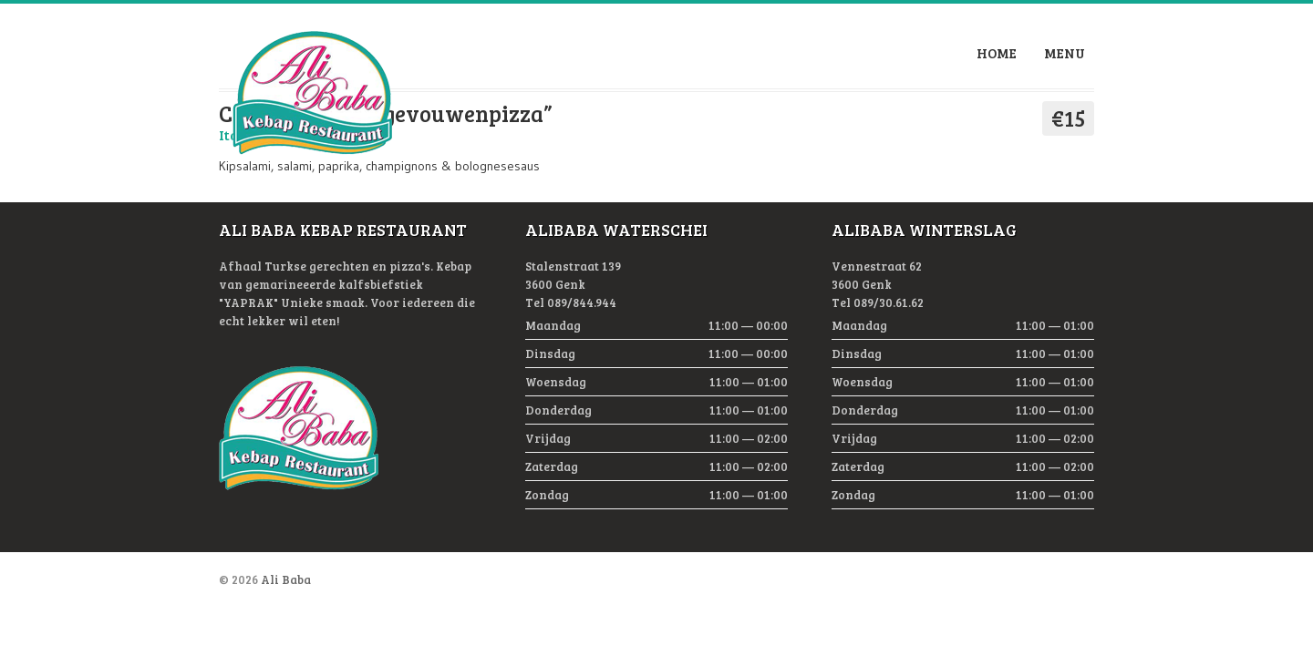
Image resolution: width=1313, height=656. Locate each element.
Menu (1064, 53)
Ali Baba (286, 579)
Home (997, 53)
